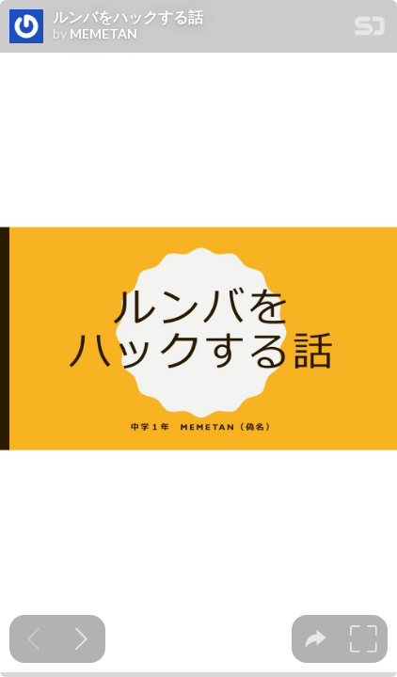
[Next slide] (81, 639)
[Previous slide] (33, 639)
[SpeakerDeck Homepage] (370, 30)
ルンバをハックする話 (128, 16)
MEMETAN (103, 33)
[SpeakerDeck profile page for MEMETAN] (26, 27)
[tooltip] (315, 639)
